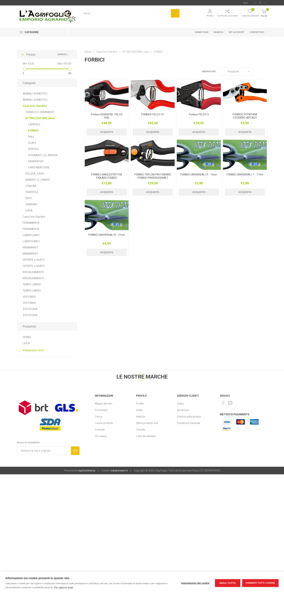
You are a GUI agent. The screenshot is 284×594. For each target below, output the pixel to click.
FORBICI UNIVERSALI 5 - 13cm (198, 174)
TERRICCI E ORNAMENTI (40, 112)
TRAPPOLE (31, 192)
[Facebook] (223, 403)
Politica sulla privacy (189, 416)
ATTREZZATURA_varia (40, 118)
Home (88, 51)
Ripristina (64, 54)
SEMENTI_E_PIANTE (37, 179)
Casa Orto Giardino (35, 106)
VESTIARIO (29, 296)
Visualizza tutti (33, 350)
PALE (31, 136)
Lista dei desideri (146, 436)
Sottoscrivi (75, 450)
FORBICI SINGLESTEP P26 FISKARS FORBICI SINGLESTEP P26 (106, 178)
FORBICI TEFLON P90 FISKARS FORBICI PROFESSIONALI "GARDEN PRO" (152, 178)
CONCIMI (30, 186)
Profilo (210, 15)
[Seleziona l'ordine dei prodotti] (235, 71)
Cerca (175, 13)
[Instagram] (230, 403)
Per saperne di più (63, 587)
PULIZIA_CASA (34, 173)
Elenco (264, 71)
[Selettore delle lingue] (262, 2)
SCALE (32, 142)
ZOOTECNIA (30, 309)
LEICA (26, 343)
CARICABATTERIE (38, 167)
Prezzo (31, 54)
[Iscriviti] (44, 450)
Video (180, 403)
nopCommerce (86, 470)
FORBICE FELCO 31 (152, 114)
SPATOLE (33, 149)
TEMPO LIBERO (32, 284)
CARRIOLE (34, 124)
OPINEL (27, 337)
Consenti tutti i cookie (260, 583)
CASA (28, 210)
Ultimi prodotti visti (147, 423)
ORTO (28, 198)
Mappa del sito (103, 403)
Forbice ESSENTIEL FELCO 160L (106, 116)
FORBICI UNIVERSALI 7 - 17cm (245, 174)
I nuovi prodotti (104, 423)
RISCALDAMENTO (33, 272)
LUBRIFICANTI (31, 235)
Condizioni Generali (188, 423)
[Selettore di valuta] (249, 2)
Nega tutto (228, 583)
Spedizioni (183, 410)
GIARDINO (31, 204)
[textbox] (125, 13)
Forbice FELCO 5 (199, 114)
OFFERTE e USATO (34, 259)
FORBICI (33, 130)
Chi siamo (101, 436)
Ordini (139, 410)
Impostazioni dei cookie (195, 583)
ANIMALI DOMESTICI (35, 93)
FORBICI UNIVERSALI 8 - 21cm (106, 234)
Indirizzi (140, 416)
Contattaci (101, 410)
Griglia (257, 71)
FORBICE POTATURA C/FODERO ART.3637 (245, 116)
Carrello (140, 429)
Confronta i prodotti (227, 15)
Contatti (100, 429)
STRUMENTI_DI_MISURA (43, 155)
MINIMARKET (30, 247)
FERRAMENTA (31, 222)
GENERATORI (36, 161)
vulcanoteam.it (119, 470)
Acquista (106, 132)
